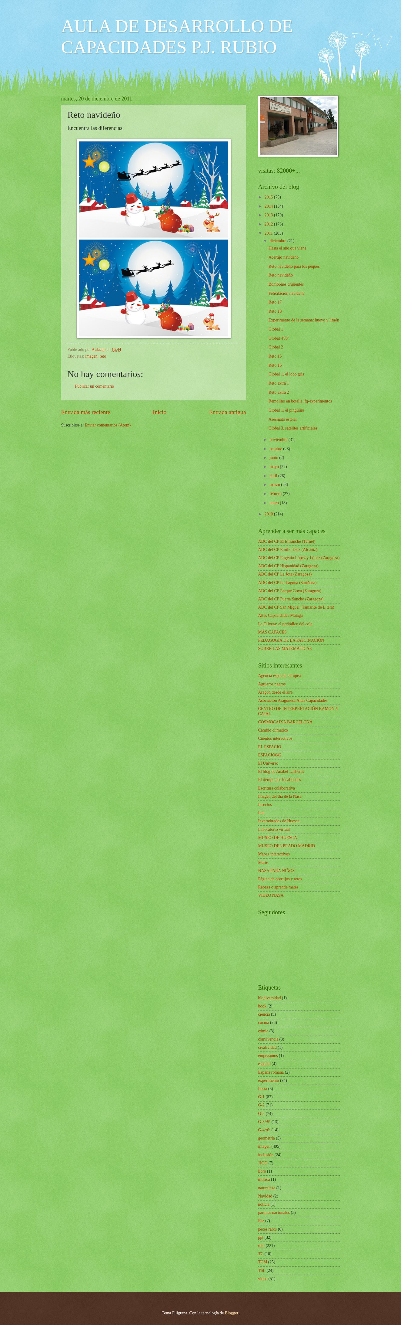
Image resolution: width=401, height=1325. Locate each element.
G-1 (261, 1097)
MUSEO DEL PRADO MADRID (286, 846)
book (262, 1006)
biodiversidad (269, 998)
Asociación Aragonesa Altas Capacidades (293, 700)
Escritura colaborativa (276, 788)
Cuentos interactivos (275, 738)
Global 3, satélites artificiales (293, 428)
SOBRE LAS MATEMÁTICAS (285, 648)
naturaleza (267, 1188)
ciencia (264, 1014)
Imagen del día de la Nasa (280, 796)
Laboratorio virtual (274, 829)
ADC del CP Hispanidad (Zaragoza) (288, 566)
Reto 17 (275, 302)
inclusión (266, 1155)
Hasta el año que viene (287, 248)
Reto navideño (281, 275)
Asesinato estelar (283, 419)
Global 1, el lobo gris (286, 374)
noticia (264, 1204)
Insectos (265, 804)
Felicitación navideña (286, 293)
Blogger (231, 1313)
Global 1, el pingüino (286, 410)
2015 (269, 197)
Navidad (265, 1196)
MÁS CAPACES (272, 632)
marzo (275, 484)
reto (103, 356)
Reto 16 (275, 365)
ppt (261, 1237)
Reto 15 (275, 356)
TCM (262, 1262)
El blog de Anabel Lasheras (281, 771)
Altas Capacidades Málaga (280, 615)
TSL (262, 1270)
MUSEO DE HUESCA (277, 837)
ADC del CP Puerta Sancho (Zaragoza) (291, 599)
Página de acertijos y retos (280, 879)
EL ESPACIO (269, 747)
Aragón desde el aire (275, 692)
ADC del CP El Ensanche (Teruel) (287, 541)
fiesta (262, 1088)
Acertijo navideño (284, 257)
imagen (91, 356)
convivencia (268, 1039)
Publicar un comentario (94, 386)
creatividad (267, 1047)
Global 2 (276, 347)
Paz (261, 1220)
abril (273, 476)
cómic (263, 1031)
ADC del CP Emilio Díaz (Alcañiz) (287, 549)
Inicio (159, 412)
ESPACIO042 (270, 755)
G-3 (261, 1113)
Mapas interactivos (274, 854)
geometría (266, 1138)
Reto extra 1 (279, 383)
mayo (274, 466)
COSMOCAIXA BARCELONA (285, 722)
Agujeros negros (272, 684)
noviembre (278, 439)
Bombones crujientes (286, 284)
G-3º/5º (264, 1121)
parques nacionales (274, 1212)
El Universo (268, 763)
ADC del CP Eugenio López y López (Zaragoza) (299, 557)
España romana (271, 1072)
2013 (269, 215)
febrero (275, 493)
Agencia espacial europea (279, 675)
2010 (269, 514)
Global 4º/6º (279, 338)
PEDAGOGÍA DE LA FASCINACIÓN (291, 640)
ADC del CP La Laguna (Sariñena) (287, 582)
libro (262, 1171)
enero (274, 503)
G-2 (261, 1105)
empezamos (268, 1055)
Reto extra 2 (279, 392)
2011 (269, 233)
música (264, 1179)
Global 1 (276, 329)
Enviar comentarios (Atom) (108, 425)
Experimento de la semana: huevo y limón (304, 320)
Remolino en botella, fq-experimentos (300, 401)
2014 (269, 206)
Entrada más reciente (85, 412)
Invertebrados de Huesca (278, 821)
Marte (263, 862)
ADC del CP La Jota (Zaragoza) (285, 574)
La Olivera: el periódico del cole (285, 624)
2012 (269, 224)
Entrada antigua (227, 412)
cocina (263, 1022)
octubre (276, 449)
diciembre (278, 241)
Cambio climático (273, 730)
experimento (268, 1080)
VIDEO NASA (271, 895)
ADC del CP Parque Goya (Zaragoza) (289, 591)
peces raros (267, 1229)
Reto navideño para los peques (294, 266)
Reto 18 (275, 311)
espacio (264, 1064)
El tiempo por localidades (279, 779)
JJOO (263, 1163)
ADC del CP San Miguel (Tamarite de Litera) (296, 607)
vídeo (263, 1278)
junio (274, 457)
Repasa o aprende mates (278, 887)
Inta (261, 812)
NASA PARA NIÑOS (276, 870)
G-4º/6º (264, 1130)
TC (261, 1254)
